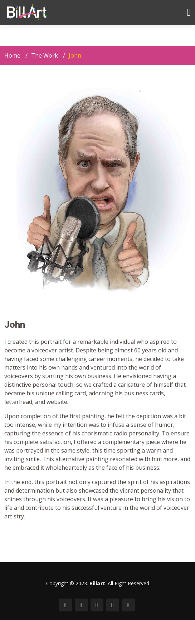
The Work (44, 55)
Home (12, 55)
